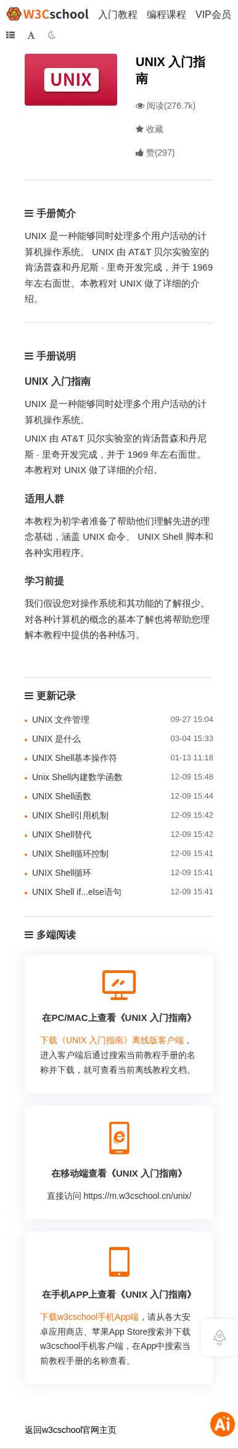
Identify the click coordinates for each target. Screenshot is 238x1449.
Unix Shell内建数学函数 (77, 777)
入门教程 (117, 14)
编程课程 (166, 14)
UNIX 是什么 (56, 739)
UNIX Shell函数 (61, 796)
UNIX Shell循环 (61, 873)
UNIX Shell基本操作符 (74, 758)
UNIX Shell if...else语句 (76, 892)
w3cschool (62, 1430)
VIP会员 (213, 14)
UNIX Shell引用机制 (70, 815)
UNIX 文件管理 (60, 719)
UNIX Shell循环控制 (70, 854)
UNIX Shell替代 (61, 834)
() (155, 153)
